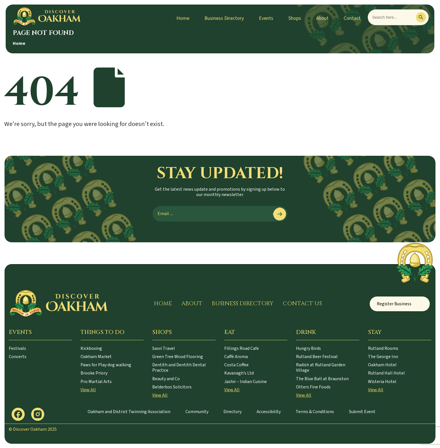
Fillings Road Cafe (241, 348)
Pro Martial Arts (96, 381)
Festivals (17, 348)
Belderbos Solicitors (172, 387)
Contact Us (302, 303)
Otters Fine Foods (313, 387)
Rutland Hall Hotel (386, 373)
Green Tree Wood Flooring (177, 357)
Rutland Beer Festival (317, 357)
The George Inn (383, 357)
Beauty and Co (166, 379)
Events (266, 18)
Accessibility (269, 412)
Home (182, 18)
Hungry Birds (308, 348)
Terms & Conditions (315, 412)
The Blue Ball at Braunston (322, 379)
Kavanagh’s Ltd (239, 373)
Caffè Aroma (236, 357)
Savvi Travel (163, 348)
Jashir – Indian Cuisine (245, 381)
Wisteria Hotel (382, 381)
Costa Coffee (236, 365)
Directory (232, 412)
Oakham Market (96, 357)
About (322, 18)
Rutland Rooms (383, 348)
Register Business (394, 304)
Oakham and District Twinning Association (129, 412)
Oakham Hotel (382, 365)
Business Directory (224, 18)
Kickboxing (91, 348)
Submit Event (362, 412)
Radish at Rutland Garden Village (320, 367)
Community (196, 412)
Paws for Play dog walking (106, 365)
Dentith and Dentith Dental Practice (179, 367)
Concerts (17, 357)
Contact (352, 18)
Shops (294, 18)
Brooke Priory (94, 373)
